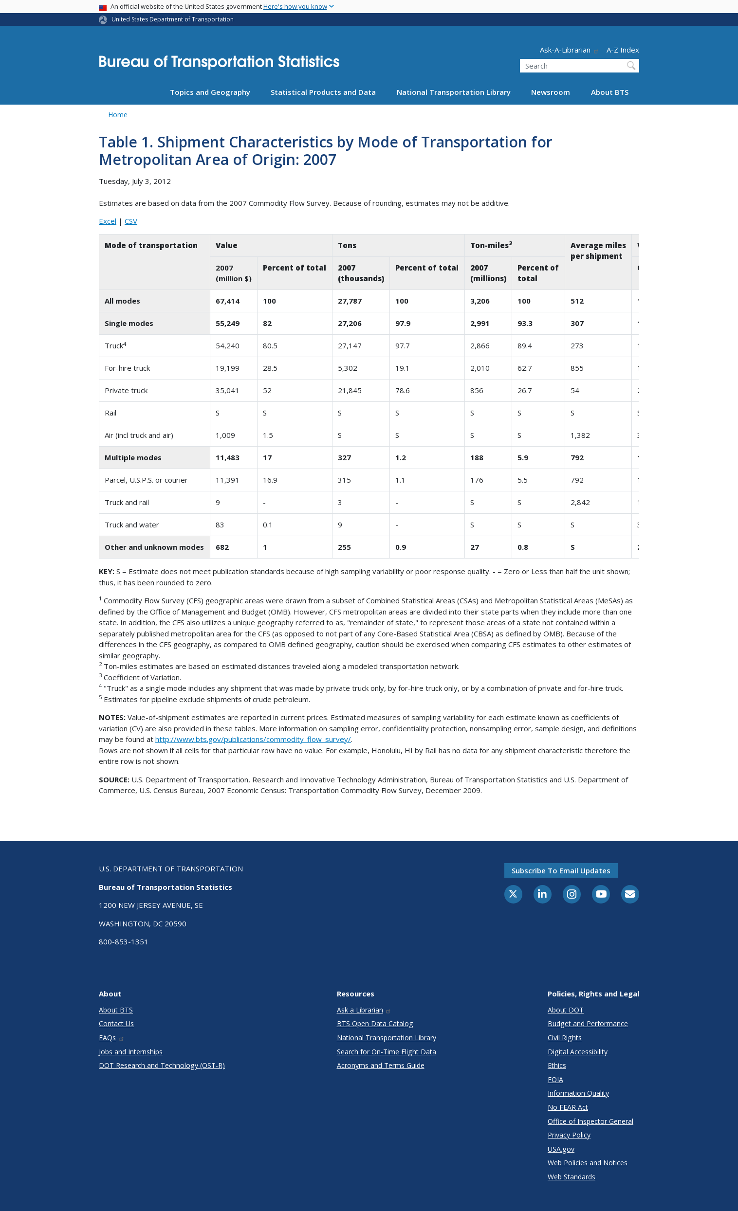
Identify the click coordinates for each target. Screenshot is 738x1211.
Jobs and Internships (131, 1051)
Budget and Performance (588, 1023)
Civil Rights (565, 1037)
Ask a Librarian (364, 1009)
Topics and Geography (210, 92)
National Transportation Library (454, 92)
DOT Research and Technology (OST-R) (162, 1065)
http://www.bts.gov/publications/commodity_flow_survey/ (253, 739)
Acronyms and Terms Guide (380, 1065)
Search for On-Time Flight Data (386, 1051)
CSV (131, 221)
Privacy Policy (569, 1134)
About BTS (609, 92)
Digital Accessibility (578, 1051)
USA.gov (561, 1149)
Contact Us (116, 1023)
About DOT (566, 1009)
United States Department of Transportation (172, 19)
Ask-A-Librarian (569, 49)
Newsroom (550, 92)
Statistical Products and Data (323, 92)
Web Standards (571, 1176)
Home (118, 114)
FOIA (555, 1079)
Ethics (557, 1065)
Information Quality (578, 1093)
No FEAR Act (568, 1107)
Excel (107, 221)
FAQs (112, 1037)
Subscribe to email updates (561, 870)
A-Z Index (623, 49)
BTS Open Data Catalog (375, 1023)
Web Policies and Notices (587, 1162)
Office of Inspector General (590, 1121)
